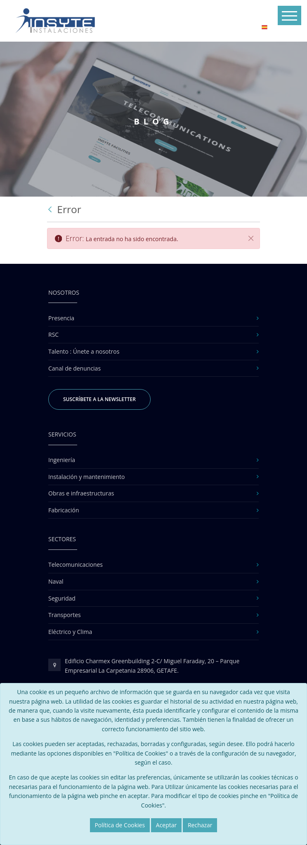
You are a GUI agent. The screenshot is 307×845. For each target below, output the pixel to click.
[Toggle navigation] (289, 15)
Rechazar (200, 825)
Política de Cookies (119, 825)
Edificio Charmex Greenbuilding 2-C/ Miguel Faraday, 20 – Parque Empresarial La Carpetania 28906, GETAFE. (152, 665)
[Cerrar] (251, 238)
